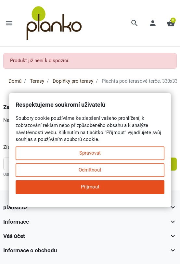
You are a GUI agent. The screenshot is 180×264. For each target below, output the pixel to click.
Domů (14, 81)
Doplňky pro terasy (73, 81)
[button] (134, 23)
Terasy (37, 81)
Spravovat (90, 153)
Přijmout (90, 187)
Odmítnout (90, 170)
